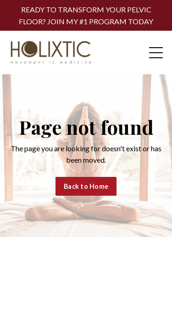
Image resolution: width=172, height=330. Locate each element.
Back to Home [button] (86, 186)
